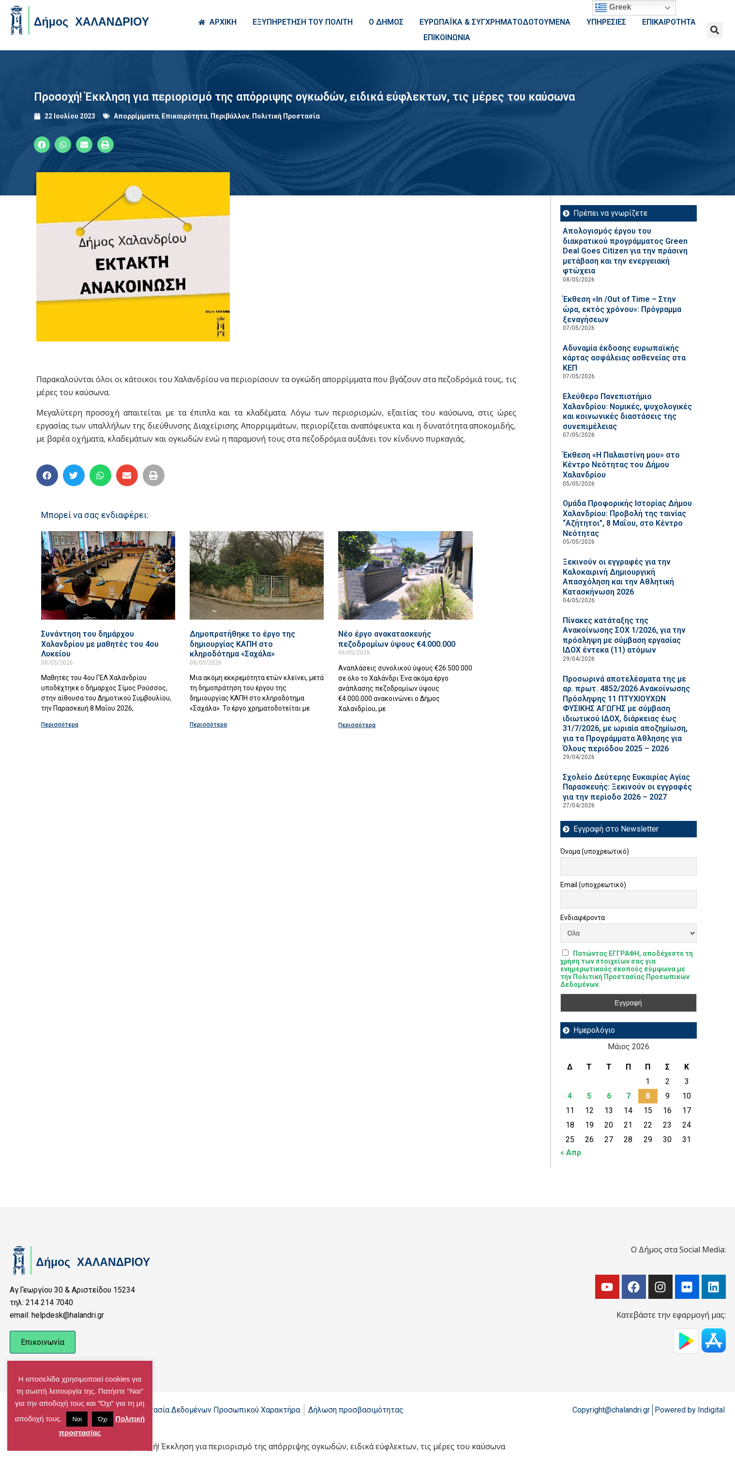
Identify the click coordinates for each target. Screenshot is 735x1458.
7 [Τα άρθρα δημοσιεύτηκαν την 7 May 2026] (628, 1096)
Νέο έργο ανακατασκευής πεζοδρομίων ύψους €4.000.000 (396, 639)
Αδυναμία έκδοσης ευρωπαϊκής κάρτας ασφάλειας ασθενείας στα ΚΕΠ (624, 357)
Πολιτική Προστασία (286, 116)
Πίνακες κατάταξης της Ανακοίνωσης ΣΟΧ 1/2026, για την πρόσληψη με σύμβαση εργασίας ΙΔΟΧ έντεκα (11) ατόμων (624, 635)
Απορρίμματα (136, 116)
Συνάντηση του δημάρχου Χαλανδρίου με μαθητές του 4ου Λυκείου (100, 643)
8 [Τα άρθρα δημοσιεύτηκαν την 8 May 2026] (647, 1096)
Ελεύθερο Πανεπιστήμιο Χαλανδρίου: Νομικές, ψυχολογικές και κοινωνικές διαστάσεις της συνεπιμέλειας (627, 411)
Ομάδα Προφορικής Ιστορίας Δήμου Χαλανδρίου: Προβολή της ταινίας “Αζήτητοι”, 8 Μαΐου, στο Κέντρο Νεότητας (627, 518)
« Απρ (570, 1152)
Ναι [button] (77, 1419)
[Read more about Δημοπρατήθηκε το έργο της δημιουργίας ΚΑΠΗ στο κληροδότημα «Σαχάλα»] (257, 575)
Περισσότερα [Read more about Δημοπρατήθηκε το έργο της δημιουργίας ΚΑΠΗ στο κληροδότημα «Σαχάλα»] (208, 724)
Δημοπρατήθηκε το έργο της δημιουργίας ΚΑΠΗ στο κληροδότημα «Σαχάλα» (242, 643)
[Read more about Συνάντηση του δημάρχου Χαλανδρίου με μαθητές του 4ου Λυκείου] (108, 575)
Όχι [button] (102, 1419)
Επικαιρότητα (185, 116)
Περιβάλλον (229, 116)
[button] (715, 30)
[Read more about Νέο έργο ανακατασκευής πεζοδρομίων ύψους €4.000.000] (405, 575)
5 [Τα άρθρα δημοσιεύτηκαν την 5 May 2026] (589, 1096)
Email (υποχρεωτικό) (593, 885)
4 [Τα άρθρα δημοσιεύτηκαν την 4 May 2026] (570, 1096)
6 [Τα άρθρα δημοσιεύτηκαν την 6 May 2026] (609, 1096)
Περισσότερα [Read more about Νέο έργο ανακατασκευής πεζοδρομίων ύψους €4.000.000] (356, 725)
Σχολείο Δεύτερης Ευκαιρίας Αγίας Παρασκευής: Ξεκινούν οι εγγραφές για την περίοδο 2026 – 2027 (627, 787)
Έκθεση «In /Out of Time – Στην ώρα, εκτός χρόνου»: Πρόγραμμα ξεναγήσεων (622, 309)
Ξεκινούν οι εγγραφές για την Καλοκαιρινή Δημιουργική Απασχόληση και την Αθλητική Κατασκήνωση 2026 (618, 576)
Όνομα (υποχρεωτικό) (594, 851)
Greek (613, 8)
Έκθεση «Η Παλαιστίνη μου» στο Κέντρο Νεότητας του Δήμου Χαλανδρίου (621, 464)
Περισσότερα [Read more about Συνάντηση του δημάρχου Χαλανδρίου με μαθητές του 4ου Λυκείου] (59, 724)
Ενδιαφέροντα (582, 918)
